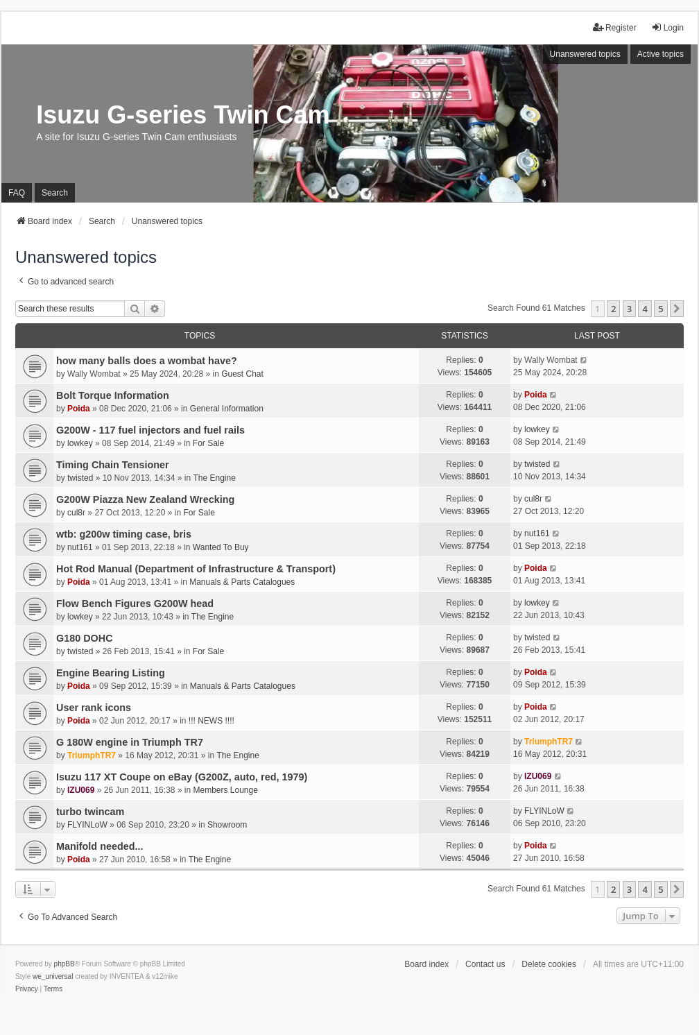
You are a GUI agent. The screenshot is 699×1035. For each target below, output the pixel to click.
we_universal (53, 976)
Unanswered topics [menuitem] (585, 54)
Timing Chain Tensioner (112, 464)
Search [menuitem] (55, 193)
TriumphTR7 (91, 755)
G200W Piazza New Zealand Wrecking (145, 499)
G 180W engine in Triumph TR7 (129, 742)
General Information (227, 408)
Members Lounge (225, 790)
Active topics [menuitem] (660, 54)
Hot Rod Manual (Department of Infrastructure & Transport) (196, 568)
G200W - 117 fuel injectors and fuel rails (150, 430)
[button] (677, 308)
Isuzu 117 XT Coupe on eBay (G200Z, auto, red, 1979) (181, 776)
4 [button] (644, 308)
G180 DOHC (84, 638)
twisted (80, 478)
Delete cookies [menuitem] (548, 964)
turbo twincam (90, 811)
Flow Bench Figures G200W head (135, 603)
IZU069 (80, 790)
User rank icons (93, 707)
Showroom (227, 825)
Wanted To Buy (221, 547)
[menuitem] (26, 989)
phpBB (64, 964)
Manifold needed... (100, 846)
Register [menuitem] (615, 27)
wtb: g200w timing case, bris (123, 534)
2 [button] (613, 308)
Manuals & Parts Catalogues (242, 582)
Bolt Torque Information (112, 395)
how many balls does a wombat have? (146, 360)
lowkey (80, 443)
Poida (78, 408)
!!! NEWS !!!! (211, 721)
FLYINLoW (87, 825)
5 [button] (660, 308)
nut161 (80, 547)
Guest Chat (242, 374)
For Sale (208, 443)
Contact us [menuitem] (485, 964)
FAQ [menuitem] (16, 193)
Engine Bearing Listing (110, 672)
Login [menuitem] (667, 27)
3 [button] (629, 308)
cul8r (76, 513)
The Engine (214, 478)
